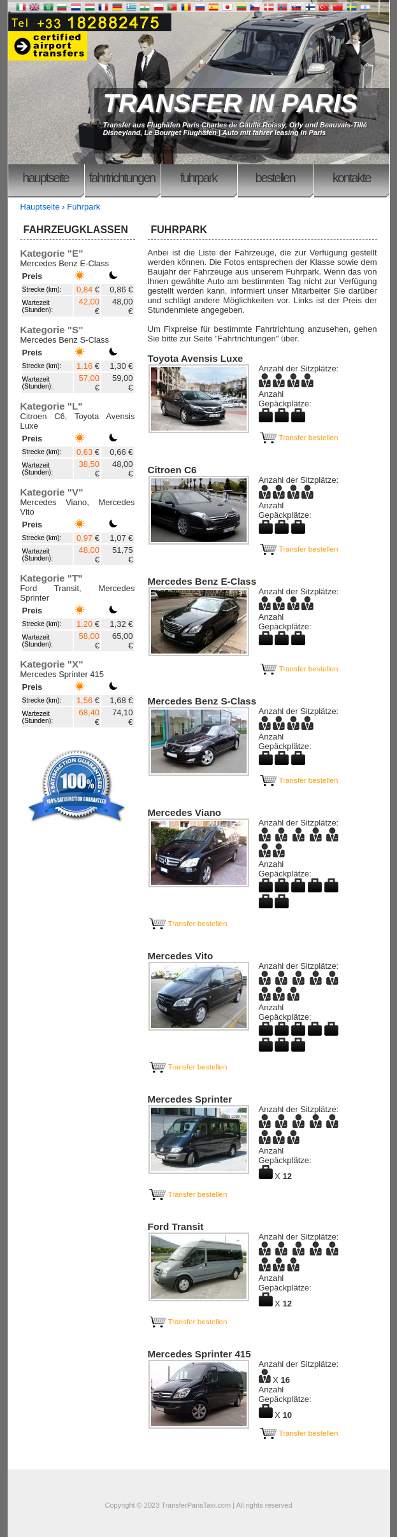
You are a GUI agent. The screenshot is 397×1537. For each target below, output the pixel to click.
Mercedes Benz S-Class (202, 701)
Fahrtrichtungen (122, 178)
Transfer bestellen (298, 437)
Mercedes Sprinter (190, 1099)
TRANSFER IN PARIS (230, 103)
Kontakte (352, 178)
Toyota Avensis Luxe (195, 358)
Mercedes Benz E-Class (202, 581)
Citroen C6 (172, 469)
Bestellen (274, 178)
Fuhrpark (198, 178)
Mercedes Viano (185, 812)
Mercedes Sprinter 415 (199, 1353)
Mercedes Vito (180, 955)
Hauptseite (45, 178)
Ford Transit (176, 1226)
